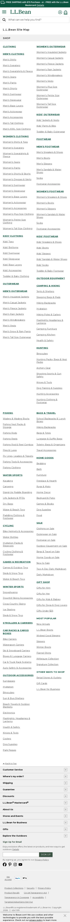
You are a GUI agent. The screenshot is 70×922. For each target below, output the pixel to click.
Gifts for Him (43, 588)
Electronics (9, 712)
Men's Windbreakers (14, 320)
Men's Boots (43, 158)
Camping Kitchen (46, 334)
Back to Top (10, 763)
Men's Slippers (44, 163)
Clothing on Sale (45, 528)
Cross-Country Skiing (14, 604)
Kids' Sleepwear (11, 259)
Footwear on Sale (46, 540)
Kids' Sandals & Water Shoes (52, 259)
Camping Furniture (47, 329)
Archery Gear (44, 368)
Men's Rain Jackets (13, 314)
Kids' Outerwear (48, 114)
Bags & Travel (46, 413)
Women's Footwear (50, 191)
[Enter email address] (21, 854)
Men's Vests (9, 325)
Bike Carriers (10, 639)
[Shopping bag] (66, 12)
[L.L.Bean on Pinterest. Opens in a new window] (10, 864)
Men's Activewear (12, 111)
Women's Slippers (46, 208)
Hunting (42, 347)
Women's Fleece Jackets (50, 64)
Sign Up (46, 854)
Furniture (42, 475)
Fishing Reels (10, 438)
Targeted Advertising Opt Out (19, 902)
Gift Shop (43, 582)
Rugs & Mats (43, 486)
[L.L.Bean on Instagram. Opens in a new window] (15, 864)
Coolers (7, 738)
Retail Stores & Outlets (49, 677)
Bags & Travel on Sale (48, 551)
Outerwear (11, 283)
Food (39, 515)
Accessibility (38, 897)
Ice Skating (9, 609)
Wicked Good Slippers (48, 635)
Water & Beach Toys (14, 509)
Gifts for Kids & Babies (49, 599)
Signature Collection (48, 664)
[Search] (4, 20)
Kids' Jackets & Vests (48, 120)
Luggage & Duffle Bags (49, 438)
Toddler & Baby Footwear (50, 271)
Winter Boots (44, 647)
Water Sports (12, 475)
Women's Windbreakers (49, 75)
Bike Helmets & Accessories (18, 531)
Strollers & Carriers (18, 623)
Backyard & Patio (46, 498)
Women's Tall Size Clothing (17, 228)
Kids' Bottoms (10, 247)
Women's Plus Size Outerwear (47, 88)
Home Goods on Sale (48, 557)
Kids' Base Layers (12, 265)
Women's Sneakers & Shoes (52, 197)
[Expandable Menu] (4, 12)
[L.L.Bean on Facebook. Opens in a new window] (5, 864)
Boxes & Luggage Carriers (17, 656)
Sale (40, 522)
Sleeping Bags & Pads (48, 297)
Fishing (8, 413)
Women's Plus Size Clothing (18, 214)
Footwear (44, 139)
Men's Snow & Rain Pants (17, 331)
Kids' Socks (43, 265)
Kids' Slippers (44, 253)
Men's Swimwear (12, 94)
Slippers (41, 641)
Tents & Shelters (45, 291)
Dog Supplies (10, 744)
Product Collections (14, 888)
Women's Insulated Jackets (52, 52)
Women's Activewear (14, 202)
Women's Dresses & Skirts (17, 179)
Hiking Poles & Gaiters (49, 314)
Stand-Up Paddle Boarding (17, 492)
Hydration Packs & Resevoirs (13, 544)
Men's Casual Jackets (14, 302)
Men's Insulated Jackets (16, 297)
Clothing (9, 46)
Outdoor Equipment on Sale (52, 546)
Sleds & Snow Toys (13, 573)
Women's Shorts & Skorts (17, 174)
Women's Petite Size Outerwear (48, 97)
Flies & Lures (10, 450)
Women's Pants (11, 168)
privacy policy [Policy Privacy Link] (35, 920)
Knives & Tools (44, 382)
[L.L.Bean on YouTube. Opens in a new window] (20, 864)
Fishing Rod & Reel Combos (18, 444)
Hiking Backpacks (46, 303)
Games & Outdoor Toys (15, 567)
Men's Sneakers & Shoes (50, 152)
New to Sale (43, 563)
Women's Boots (45, 203)
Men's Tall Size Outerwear (17, 337)
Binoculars (42, 353)
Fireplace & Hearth (47, 481)
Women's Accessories (15, 208)
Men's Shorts (10, 88)
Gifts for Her (43, 593)
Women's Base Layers (15, 197)
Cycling (8, 525)
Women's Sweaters (13, 148)
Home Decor (44, 492)
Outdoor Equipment (51, 278)
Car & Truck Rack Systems (17, 662)
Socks (40, 178)
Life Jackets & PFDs (14, 498)
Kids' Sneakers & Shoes (49, 242)
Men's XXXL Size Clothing (17, 129)
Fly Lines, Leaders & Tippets (18, 456)
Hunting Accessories (48, 394)
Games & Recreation (17, 562)
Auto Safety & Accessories (17, 668)
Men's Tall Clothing (13, 123)
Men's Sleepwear (12, 100)
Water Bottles (10, 537)
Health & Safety (45, 340)
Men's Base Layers (13, 106)
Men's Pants (9, 83)
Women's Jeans (11, 162)
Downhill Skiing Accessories (18, 598)
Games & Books (45, 504)
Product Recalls (12, 893)
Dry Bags (8, 504)
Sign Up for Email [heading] (12, 842)
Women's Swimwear (14, 185)
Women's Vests (45, 81)
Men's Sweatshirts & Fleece (18, 71)
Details (40, 5)
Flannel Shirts (44, 653)
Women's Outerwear (51, 46)
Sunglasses (9, 681)
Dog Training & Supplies (49, 388)
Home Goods (45, 457)
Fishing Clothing (12, 467)
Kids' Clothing (13, 236)
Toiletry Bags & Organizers (51, 444)
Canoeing (8, 486)
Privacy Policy (42, 860)
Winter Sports (13, 586)
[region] (35, 3)
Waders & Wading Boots (16, 418)
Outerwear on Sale (47, 534)
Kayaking (8, 481)
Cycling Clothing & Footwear (13, 553)
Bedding (41, 463)
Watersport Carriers (13, 644)
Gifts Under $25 (45, 611)
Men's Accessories (13, 117)
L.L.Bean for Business (48, 689)
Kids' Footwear (47, 236)
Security (30, 888)
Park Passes (9, 750)
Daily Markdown (45, 574)
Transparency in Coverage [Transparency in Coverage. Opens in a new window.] (17, 897)
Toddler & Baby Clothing (16, 276)
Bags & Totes (44, 433)
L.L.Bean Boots (45, 630)
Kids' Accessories (12, 270)
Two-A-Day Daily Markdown (51, 569)
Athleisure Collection (48, 658)
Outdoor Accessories (18, 675)
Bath (39, 469)
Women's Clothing (16, 136)
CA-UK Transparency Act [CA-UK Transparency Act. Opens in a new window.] (35, 893)
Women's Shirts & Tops (15, 142)
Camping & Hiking (48, 285)
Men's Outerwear (15, 291)
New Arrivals (43, 624)
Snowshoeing (10, 592)
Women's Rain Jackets (49, 69)
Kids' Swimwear (11, 253)
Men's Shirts (9, 59)
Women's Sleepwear (14, 191)
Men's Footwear (48, 146)
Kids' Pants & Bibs (46, 126)
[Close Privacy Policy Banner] (65, 916)
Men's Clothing (13, 54)
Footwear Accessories (48, 184)
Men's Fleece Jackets (14, 308)
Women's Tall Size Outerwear (46, 105)
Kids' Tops (8, 241)
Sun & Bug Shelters (13, 698)
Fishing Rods (10, 433)
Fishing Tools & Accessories (17, 461)
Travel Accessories (46, 450)
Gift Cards (42, 683)
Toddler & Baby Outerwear (51, 131)
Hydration (42, 308)
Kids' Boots (43, 247)
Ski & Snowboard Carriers (16, 650)
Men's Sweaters (11, 65)
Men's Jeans (9, 77)
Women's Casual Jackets (50, 58)
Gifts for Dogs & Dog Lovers (52, 605)
